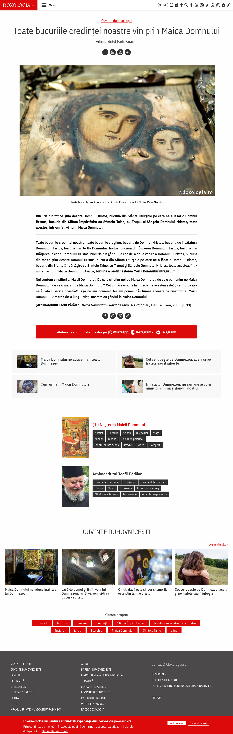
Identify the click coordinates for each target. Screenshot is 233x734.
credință (102, 623)
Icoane (112, 439)
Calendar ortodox (93, 698)
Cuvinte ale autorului (107, 482)
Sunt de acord (177, 723)
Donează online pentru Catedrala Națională (182, 686)
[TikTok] (207, 5)
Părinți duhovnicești (96, 669)
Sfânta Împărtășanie (131, 623)
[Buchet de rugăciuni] (181, 5)
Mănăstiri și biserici (106, 494)
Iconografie (130, 494)
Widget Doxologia (93, 704)
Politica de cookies (165, 680)
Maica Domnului (122, 630)
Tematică (87, 681)
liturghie (96, 630)
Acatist (99, 433)
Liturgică (17, 681)
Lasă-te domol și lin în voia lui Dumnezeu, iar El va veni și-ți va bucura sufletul (85, 593)
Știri (14, 704)
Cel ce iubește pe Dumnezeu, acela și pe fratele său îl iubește (178, 361)
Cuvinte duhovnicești (116, 20)
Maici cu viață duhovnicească (102, 675)
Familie (16, 675)
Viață (156, 433)
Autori (86, 664)
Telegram (168, 332)
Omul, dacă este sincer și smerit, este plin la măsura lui (142, 591)
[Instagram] (202, 5)
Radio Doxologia (92, 709)
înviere (59, 630)
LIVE (164, 5)
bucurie (62, 623)
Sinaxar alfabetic (93, 687)
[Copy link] (128, 52)
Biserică (41, 623)
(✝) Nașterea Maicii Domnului (119, 424)
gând (174, 630)
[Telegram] (223, 5)
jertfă (77, 630)
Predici (128, 445)
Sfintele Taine (152, 630)
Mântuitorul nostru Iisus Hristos (175, 623)
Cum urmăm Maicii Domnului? (65, 384)
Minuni (99, 439)
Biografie (130, 482)
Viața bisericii (21, 664)
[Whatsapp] (113, 52)
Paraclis (113, 433)
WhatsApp (120, 332)
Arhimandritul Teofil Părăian (116, 41)
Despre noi (159, 674)
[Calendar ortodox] (171, 5)
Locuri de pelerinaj (132, 439)
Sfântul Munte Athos (107, 445)
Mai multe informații (55, 731)
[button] (49, 5)
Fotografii (155, 445)
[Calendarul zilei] (177, 5)
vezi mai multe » (218, 544)
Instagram (143, 332)
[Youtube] (196, 5)
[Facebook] (191, 5)
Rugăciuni (142, 433)
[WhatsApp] (212, 5)
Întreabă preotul (23, 692)
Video (141, 445)
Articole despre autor (154, 494)
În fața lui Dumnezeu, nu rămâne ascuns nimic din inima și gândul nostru (179, 386)
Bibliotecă (18, 687)
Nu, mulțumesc (198, 723)
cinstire (82, 623)
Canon (127, 433)
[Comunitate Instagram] (218, 5)
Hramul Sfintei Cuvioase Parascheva (36, 709)
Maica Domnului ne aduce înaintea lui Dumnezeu (71, 361)
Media (15, 698)
